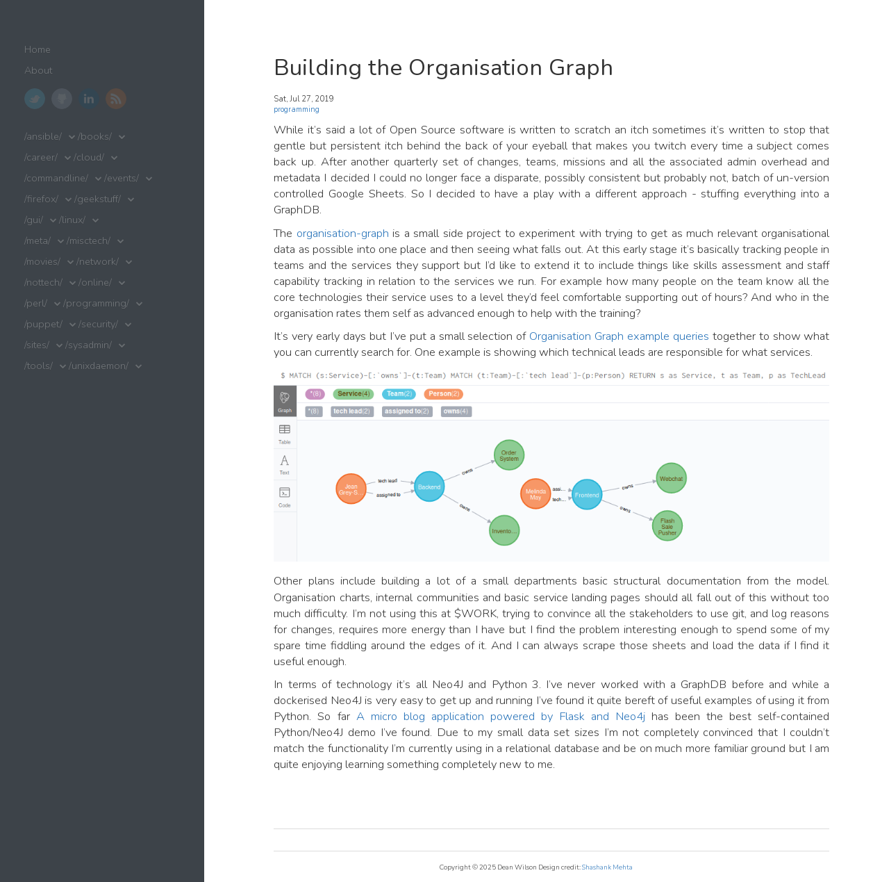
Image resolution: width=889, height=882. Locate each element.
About (38, 70)
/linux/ (72, 220)
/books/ (95, 136)
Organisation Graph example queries (619, 336)
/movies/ (42, 261)
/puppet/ (43, 324)
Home (37, 49)
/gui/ (33, 220)
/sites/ (36, 345)
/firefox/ (41, 199)
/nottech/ (43, 282)
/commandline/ (56, 178)
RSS (116, 98)
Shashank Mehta (607, 867)
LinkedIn (88, 98)
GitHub (61, 98)
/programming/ (96, 303)
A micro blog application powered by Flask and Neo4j (501, 716)
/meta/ (37, 240)
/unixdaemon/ (98, 366)
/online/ (95, 282)
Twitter (34, 98)
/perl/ (35, 303)
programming (296, 109)
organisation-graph (343, 233)
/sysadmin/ (88, 345)
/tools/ (38, 366)
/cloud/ (89, 157)
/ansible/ (43, 136)
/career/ (41, 157)
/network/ (97, 261)
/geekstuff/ (97, 199)
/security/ (98, 324)
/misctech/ (88, 240)
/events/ (121, 178)
